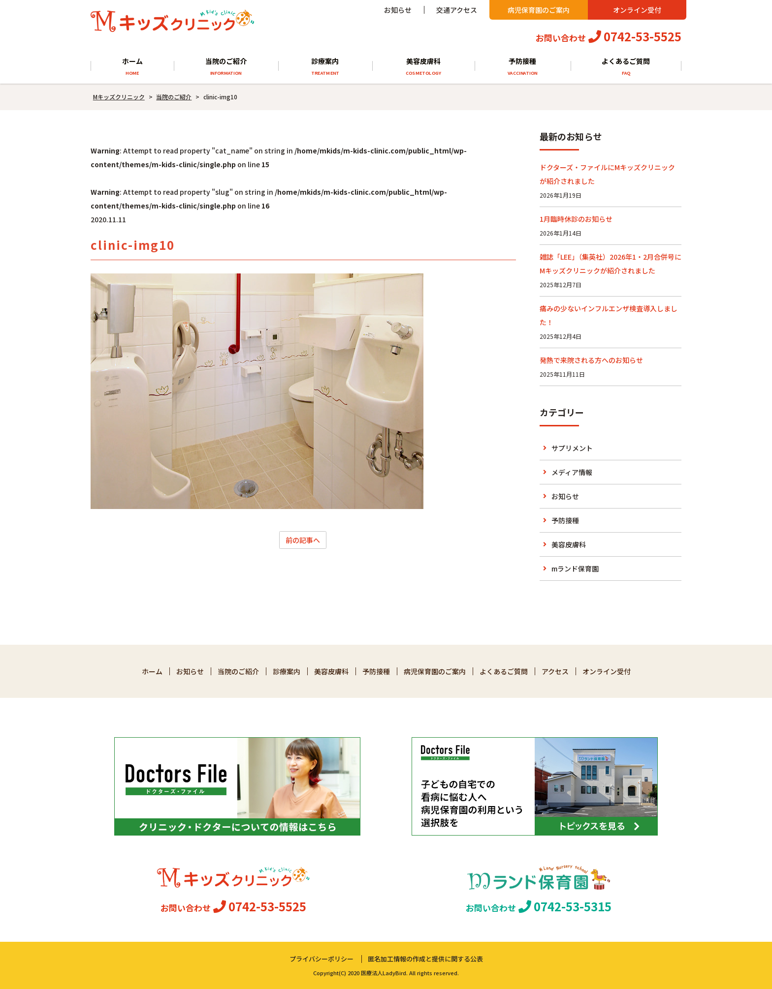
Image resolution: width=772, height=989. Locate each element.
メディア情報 (571, 472)
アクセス (555, 671)
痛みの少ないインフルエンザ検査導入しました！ (608, 315)
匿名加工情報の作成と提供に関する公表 (425, 958)
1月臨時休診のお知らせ (576, 219)
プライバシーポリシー (322, 958)
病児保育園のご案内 (539, 10)
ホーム (132, 66)
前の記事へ (303, 540)
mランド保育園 (575, 568)
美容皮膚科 (423, 66)
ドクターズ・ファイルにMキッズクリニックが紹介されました (607, 174)
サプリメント (572, 448)
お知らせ (398, 10)
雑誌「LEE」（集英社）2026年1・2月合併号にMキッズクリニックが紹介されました (610, 263)
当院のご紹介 (226, 66)
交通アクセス (456, 10)
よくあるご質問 (626, 66)
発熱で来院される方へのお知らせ (591, 360)
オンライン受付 (637, 10)
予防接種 (523, 66)
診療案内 (325, 66)
